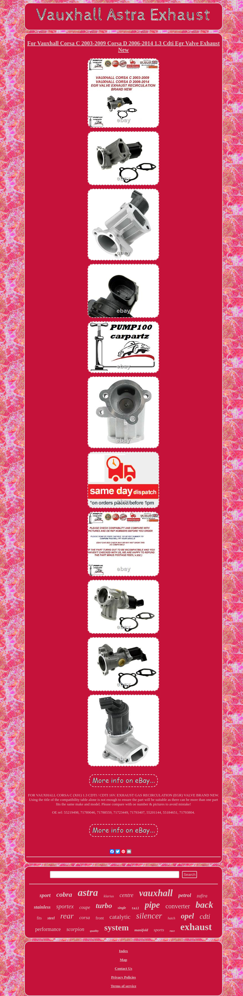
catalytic (120, 916)
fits (39, 918)
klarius (109, 896)
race (172, 930)
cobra (64, 894)
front (100, 918)
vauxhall (156, 893)
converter (177, 906)
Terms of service (123, 986)
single (122, 908)
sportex (65, 906)
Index (123, 951)
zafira (202, 895)
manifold (141, 930)
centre (126, 895)
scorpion (75, 929)
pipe (152, 905)
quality (94, 930)
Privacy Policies (123, 977)
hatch (171, 918)
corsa (84, 917)
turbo (104, 906)
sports (159, 930)
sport (45, 895)
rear (67, 915)
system (116, 927)
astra (88, 892)
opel (187, 916)
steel (51, 918)
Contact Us (123, 968)
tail (135, 908)
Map (123, 960)
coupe (84, 907)
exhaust (196, 927)
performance (48, 929)
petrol (184, 895)
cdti (205, 916)
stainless (42, 907)
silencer (149, 915)
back (204, 905)
